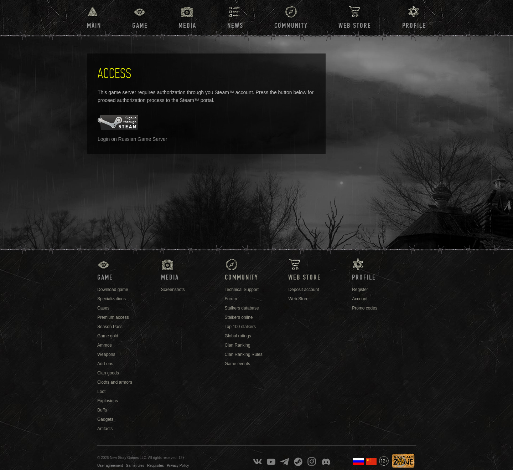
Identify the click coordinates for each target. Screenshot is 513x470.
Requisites (155, 466)
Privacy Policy (178, 466)
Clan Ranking (237, 345)
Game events (237, 363)
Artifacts (105, 428)
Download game (112, 289)
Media (187, 25)
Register (360, 289)
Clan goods (108, 373)
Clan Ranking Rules (244, 354)
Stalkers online (239, 317)
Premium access (113, 317)
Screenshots (173, 289)
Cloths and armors (114, 382)
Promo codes (364, 308)
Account (359, 298)
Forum (231, 298)
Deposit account (303, 289)
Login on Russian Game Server (132, 139)
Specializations (111, 298)
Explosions (107, 400)
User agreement (110, 466)
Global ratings (238, 335)
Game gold (107, 335)
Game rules (135, 466)
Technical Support (242, 289)
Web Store (354, 25)
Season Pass (110, 326)
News (235, 25)
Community (291, 25)
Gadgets (105, 419)
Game (140, 25)
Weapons (106, 354)
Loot (101, 391)
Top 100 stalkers (240, 326)
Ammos (104, 345)
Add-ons (105, 363)
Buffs (102, 410)
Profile (414, 25)
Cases (103, 308)
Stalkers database (242, 308)
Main (94, 25)
